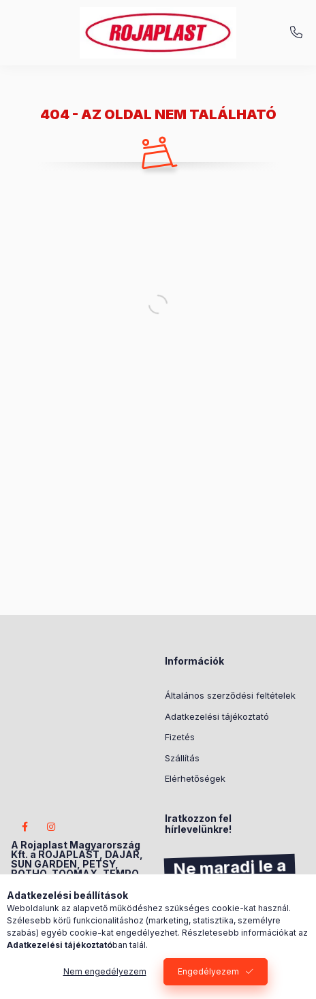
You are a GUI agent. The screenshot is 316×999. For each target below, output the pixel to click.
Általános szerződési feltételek (230, 695)
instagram (51, 826)
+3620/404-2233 (296, 32)
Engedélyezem (208, 971)
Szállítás (182, 757)
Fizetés (180, 736)
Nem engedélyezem (104, 971)
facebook (24, 826)
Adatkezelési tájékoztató (217, 716)
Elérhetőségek (195, 778)
